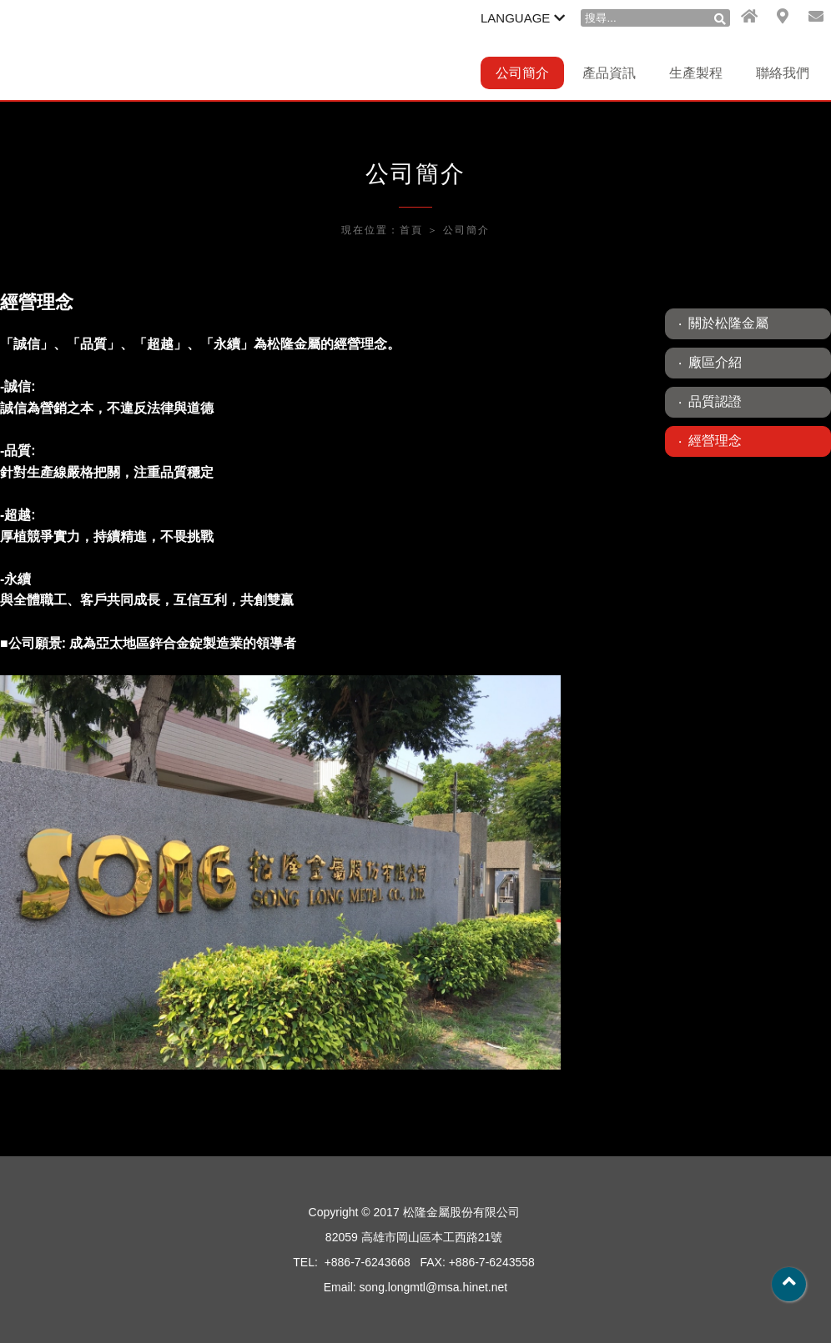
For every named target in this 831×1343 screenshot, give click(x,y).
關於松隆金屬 (728, 323)
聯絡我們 (782, 73)
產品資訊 (609, 73)
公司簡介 (522, 73)
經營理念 (715, 440)
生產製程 (696, 73)
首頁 (411, 230)
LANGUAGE (523, 18)
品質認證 (715, 401)
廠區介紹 (715, 362)
